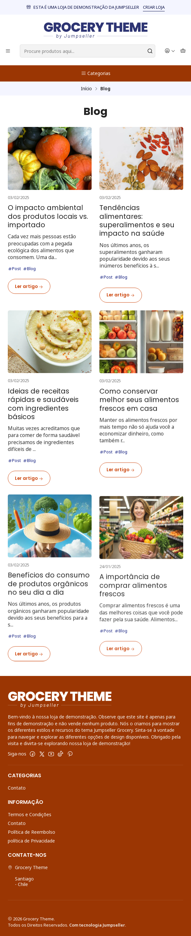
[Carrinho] (183, 51)
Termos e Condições (29, 814)
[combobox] (87, 50)
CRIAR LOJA (154, 7)
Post (14, 268)
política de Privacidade (31, 841)
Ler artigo (29, 286)
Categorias (95, 73)
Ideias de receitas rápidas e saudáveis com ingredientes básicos (43, 426)
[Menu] (8, 51)
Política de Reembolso (31, 832)
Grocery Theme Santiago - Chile (28, 876)
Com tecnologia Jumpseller (97, 925)
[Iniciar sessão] (170, 51)
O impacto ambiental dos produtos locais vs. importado (48, 216)
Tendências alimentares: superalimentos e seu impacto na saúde (136, 221)
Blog (29, 268)
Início (86, 88)
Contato (17, 788)
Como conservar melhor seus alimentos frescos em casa (139, 430)
